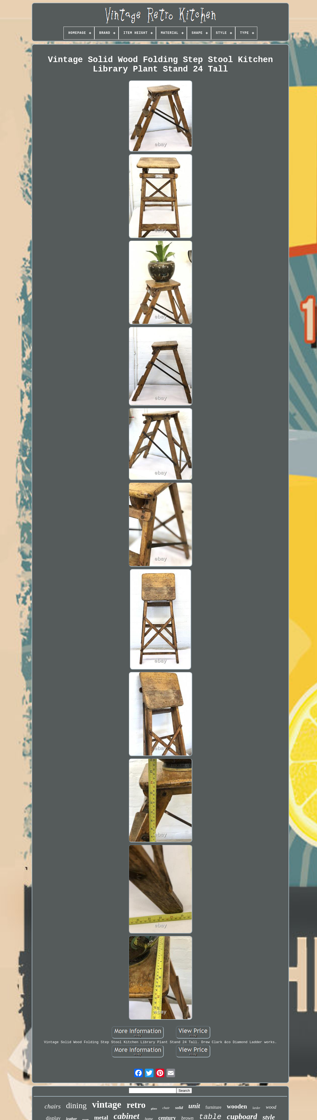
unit (194, 1106)
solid (179, 1107)
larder (256, 1108)
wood (271, 1107)
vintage (106, 1104)
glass (154, 1108)
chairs (53, 1106)
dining (76, 1105)
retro (136, 1105)
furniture (213, 1107)
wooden (237, 1106)
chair (166, 1108)
